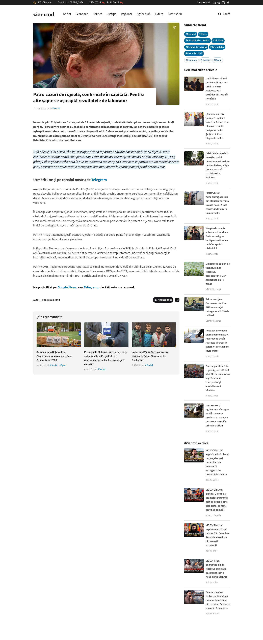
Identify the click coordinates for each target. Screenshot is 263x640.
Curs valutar (217, 47)
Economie (82, 14)
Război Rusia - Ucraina (197, 40)
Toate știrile (175, 14)
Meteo (203, 34)
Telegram (99, 180)
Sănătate (218, 40)
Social (67, 14)
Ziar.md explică (194, 53)
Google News (67, 287)
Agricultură (144, 14)
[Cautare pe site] (221, 14)
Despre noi (203, 2)
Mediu (217, 60)
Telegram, (91, 287)
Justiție (111, 14)
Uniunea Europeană (196, 47)
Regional (126, 14)
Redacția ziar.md (50, 300)
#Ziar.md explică (196, 443)
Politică (97, 14)
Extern (159, 14)
